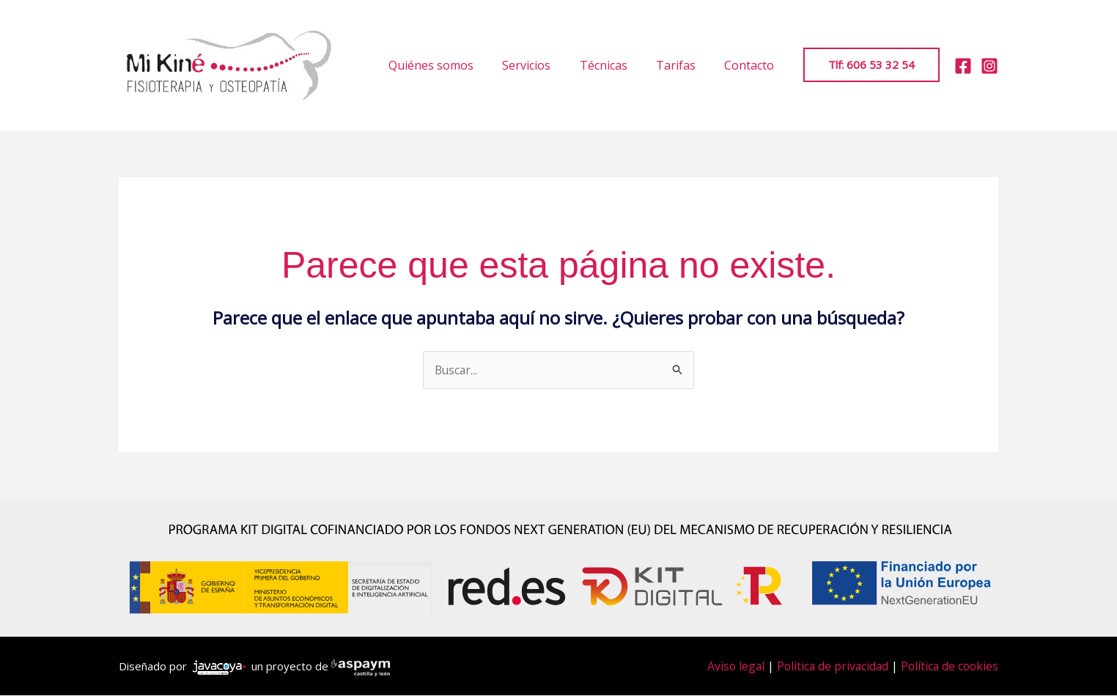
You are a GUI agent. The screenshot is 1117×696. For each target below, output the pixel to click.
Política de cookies (948, 667)
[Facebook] (963, 66)
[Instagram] (989, 66)
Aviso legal (729, 667)
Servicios (545, 65)
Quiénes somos (455, 65)
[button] (871, 65)
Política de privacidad (828, 667)
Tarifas (684, 65)
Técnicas (617, 65)
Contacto (752, 65)
